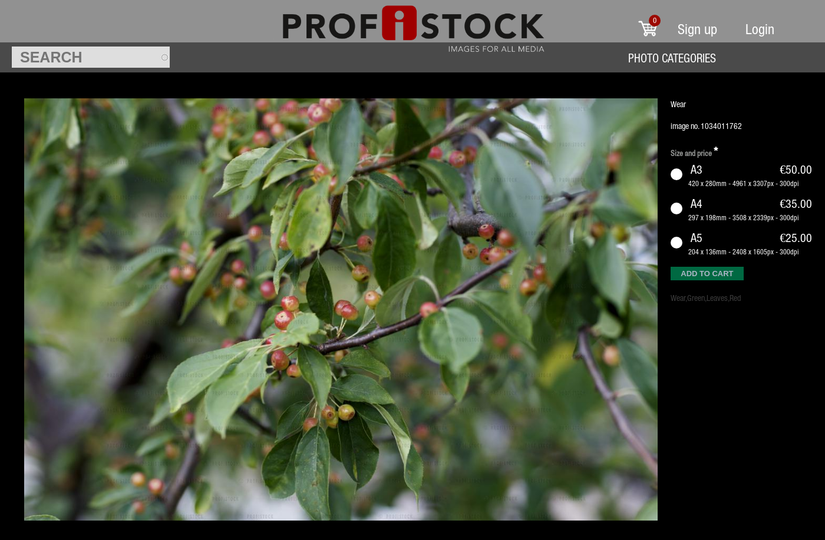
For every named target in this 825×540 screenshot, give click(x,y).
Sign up (697, 29)
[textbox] (91, 57)
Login (759, 29)
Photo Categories (672, 58)
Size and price (694, 151)
